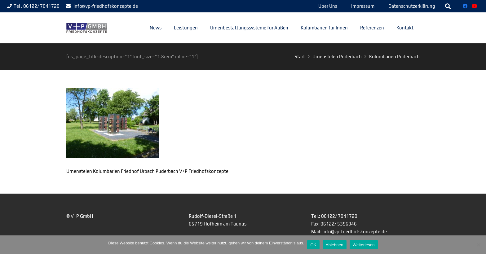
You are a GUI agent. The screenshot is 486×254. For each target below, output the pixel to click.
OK (313, 245)
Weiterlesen (364, 245)
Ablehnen (334, 245)
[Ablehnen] (478, 245)
